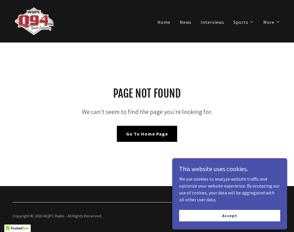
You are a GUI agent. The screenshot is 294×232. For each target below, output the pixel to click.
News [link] (186, 22)
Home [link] (164, 22)
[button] (243, 22)
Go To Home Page (147, 134)
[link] (34, 21)
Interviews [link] (212, 22)
